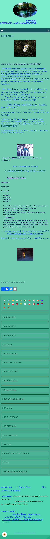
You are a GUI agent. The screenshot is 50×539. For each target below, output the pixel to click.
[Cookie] (4, 534)
